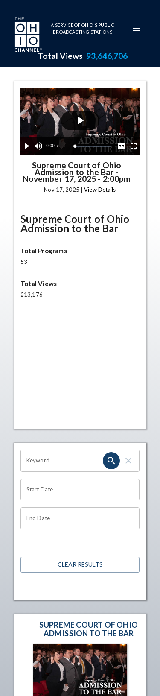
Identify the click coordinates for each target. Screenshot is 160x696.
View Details (100, 189)
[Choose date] (77, 490)
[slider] (93, 146)
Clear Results (80, 564)
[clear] (128, 460)
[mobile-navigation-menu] (136, 28)
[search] (111, 460)
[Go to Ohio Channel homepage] (27, 35)
